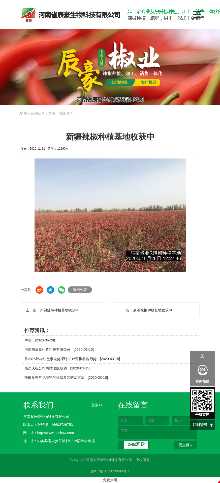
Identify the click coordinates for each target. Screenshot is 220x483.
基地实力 (66, 114)
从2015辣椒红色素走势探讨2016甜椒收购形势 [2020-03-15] (72, 359)
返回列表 (80, 290)
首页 (51, 114)
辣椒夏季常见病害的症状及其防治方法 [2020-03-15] (66, 377)
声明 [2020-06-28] (39, 340)
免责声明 (110, 480)
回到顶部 (200, 425)
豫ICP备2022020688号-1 (110, 471)
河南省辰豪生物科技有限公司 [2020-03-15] (59, 349)
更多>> (96, 405)
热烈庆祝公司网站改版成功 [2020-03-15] (57, 368)
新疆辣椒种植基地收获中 (59, 310)
